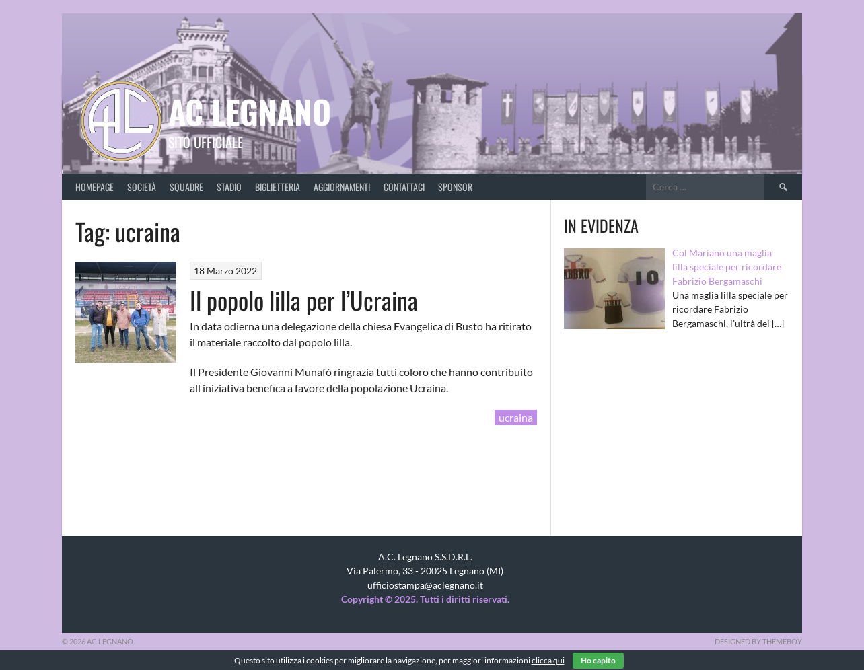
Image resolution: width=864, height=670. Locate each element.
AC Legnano (249, 111)
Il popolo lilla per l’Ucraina (304, 300)
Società (141, 187)
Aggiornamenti (342, 187)
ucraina (516, 417)
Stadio (229, 187)
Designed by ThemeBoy (758, 641)
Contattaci (404, 187)
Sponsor (455, 187)
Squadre (186, 187)
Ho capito (598, 660)
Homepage (94, 187)
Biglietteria (277, 187)
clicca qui (548, 660)
